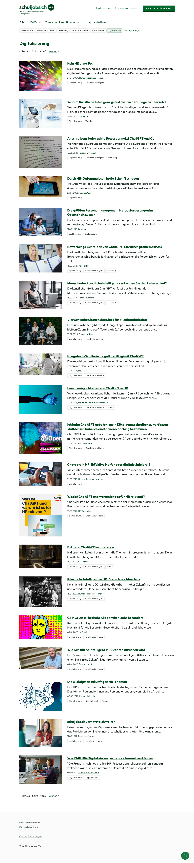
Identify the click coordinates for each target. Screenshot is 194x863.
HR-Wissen (35, 22)
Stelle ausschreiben (125, 8)
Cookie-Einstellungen (30, 836)
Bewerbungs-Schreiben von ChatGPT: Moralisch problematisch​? (114, 247)
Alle (22, 22)
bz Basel (83, 632)
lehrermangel (98, 30)
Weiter (54, 51)
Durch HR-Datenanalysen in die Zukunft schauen (103, 178)
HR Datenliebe (85, 511)
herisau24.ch (85, 192)
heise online (84, 265)
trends (110, 566)
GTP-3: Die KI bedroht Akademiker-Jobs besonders (105, 618)
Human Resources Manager (92, 77)
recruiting (111, 270)
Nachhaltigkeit (91, 701)
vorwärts (83, 116)
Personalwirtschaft (88, 152)
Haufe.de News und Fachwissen (93, 402)
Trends (88, 121)
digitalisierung (75, 270)
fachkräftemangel (80, 30)
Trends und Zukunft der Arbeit (62, 22)
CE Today (83, 561)
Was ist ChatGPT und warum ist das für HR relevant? (106, 496)
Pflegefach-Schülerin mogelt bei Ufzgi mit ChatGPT (105, 356)
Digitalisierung (114, 30)
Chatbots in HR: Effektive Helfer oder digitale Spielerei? (108, 464)
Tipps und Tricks (92, 777)
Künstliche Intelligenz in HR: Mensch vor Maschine (103, 579)
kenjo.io (82, 229)
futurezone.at (85, 664)
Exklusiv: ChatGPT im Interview (90, 547)
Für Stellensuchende (29, 822)
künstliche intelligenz (94, 270)
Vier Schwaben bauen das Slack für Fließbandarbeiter (107, 320)
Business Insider (86, 334)
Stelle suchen (102, 8)
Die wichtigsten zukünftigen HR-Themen (97, 682)
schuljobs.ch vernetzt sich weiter (91, 722)
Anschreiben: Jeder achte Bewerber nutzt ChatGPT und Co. (111, 138)
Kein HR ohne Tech (81, 63)
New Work (41, 30)
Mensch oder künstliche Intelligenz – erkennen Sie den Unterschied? (117, 283)
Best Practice (27, 30)
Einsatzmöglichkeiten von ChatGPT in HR (97, 388)
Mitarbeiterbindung (94, 339)
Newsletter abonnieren (158, 8)
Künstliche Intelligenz (94, 82)
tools (99, 741)
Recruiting (63, 30)
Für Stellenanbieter (29, 827)
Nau (80, 370)
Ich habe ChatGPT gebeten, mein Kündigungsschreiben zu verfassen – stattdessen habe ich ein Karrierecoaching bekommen (118, 426)
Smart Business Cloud (89, 772)
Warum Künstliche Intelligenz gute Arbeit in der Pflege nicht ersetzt (116, 102)
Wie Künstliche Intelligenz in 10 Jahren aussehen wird (106, 650)
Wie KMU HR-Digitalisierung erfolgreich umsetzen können (110, 758)
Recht (52, 30)
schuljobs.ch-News (95, 22)
